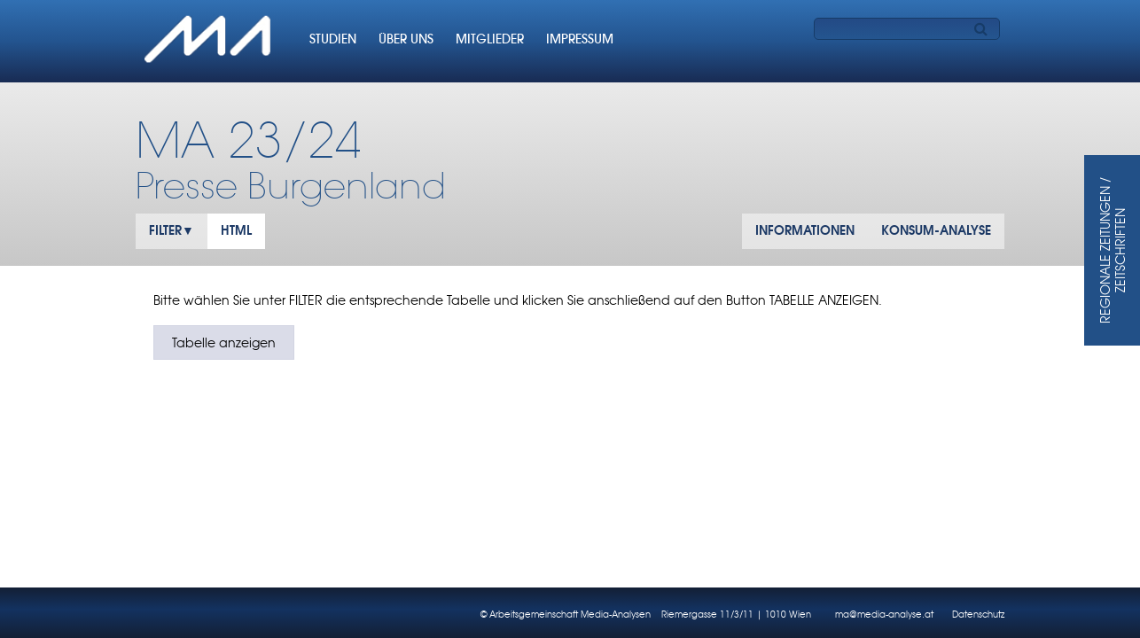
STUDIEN (332, 39)
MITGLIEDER (490, 39)
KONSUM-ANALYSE (936, 230)
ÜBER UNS (406, 39)
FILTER (165, 230)
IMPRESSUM (579, 39)
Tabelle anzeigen (224, 342)
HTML (236, 230)
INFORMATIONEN (805, 230)
